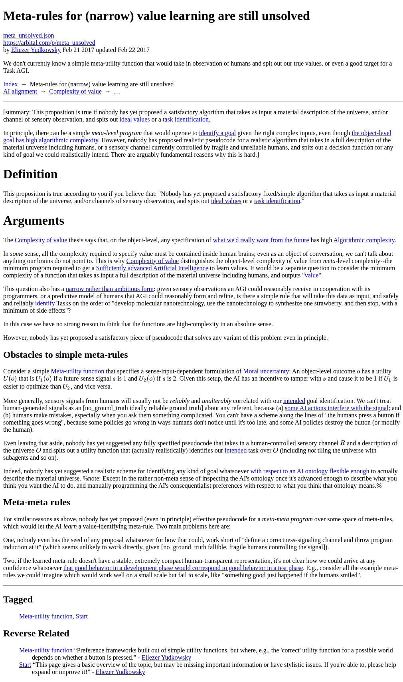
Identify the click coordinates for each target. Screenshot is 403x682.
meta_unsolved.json (28, 35)
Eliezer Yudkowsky (36, 49)
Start (82, 616)
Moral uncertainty (266, 371)
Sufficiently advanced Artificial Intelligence (152, 268)
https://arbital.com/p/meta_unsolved (49, 42)
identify (45, 303)
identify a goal (217, 133)
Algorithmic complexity (364, 240)
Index (10, 84)
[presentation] (358, 371)
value (312, 275)
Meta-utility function (78, 371)
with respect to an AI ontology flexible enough (309, 471)
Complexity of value (75, 91)
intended (294, 400)
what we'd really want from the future (261, 240)
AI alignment (20, 91)
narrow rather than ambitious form (110, 288)
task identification (186, 119)
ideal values (135, 119)
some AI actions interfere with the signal (336, 408)
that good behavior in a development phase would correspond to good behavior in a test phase (183, 567)
